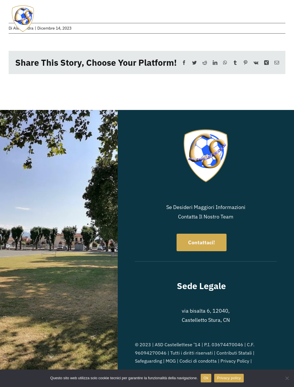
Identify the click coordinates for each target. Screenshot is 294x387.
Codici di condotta (198, 361)
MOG (171, 361)
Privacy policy (229, 378)
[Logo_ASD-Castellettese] (23, 6)
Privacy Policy (234, 361)
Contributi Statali (234, 353)
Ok (206, 378)
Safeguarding (148, 361)
